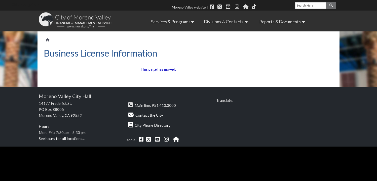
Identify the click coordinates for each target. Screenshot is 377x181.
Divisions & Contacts (226, 21)
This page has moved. (158, 69)
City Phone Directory (153, 125)
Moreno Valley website (189, 7)
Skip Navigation (25, 4)
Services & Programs (172, 21)
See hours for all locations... (62, 138)
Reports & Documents (283, 21)
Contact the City (149, 115)
